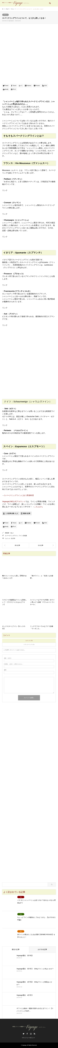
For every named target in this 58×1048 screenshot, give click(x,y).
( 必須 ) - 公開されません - (13, 664)
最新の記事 (26, 513)
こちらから (38, 507)
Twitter (23, 1033)
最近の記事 (15, 949)
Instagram (31, 1033)
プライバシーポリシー (28, 1038)
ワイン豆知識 (23, 535)
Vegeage (24, 1045)
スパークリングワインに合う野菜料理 (19, 495)
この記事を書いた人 (11, 513)
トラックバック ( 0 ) (29, 644)
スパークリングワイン (11, 535)
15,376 (13, 538)
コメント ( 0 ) (29, 640)
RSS (34, 1033)
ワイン (5, 14)
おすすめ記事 (42, 949)
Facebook (27, 1033)
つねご (12, 533)
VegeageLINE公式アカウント (13, 501)
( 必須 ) (7, 658)
